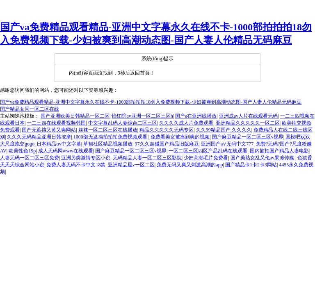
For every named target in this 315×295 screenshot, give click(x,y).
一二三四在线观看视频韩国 (56, 123)
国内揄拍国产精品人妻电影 (279, 151)
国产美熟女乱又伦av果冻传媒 (263, 158)
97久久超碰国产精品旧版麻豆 (167, 144)
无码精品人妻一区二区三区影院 (147, 158)
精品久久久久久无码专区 (166, 130)
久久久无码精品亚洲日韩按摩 (39, 137)
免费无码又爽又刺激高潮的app (190, 165)
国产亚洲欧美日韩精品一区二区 (75, 116)
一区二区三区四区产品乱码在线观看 (208, 151)
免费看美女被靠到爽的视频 (180, 137)
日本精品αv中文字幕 (59, 144)
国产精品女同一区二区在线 (29, 109)
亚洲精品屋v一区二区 (131, 165)
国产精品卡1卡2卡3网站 (251, 165)
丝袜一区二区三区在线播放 (107, 130)
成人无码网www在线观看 (65, 151)
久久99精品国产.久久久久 (223, 130)
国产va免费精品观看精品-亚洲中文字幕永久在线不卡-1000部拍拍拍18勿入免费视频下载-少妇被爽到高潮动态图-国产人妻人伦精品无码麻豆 (150, 102)
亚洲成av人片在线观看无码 (248, 116)
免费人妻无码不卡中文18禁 (75, 165)
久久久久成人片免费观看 (186, 123)
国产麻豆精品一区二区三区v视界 (247, 137)
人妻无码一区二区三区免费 (29, 158)
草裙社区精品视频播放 (107, 144)
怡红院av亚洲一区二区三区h (142, 116)
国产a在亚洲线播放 (196, 116)
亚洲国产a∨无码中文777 (227, 144)
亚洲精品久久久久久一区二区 (248, 123)
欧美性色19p (22, 151)
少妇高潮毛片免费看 (206, 158)
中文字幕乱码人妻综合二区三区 (122, 123)
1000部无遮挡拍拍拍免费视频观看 (110, 137)
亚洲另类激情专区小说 (85, 158)
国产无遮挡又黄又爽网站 (49, 130)
